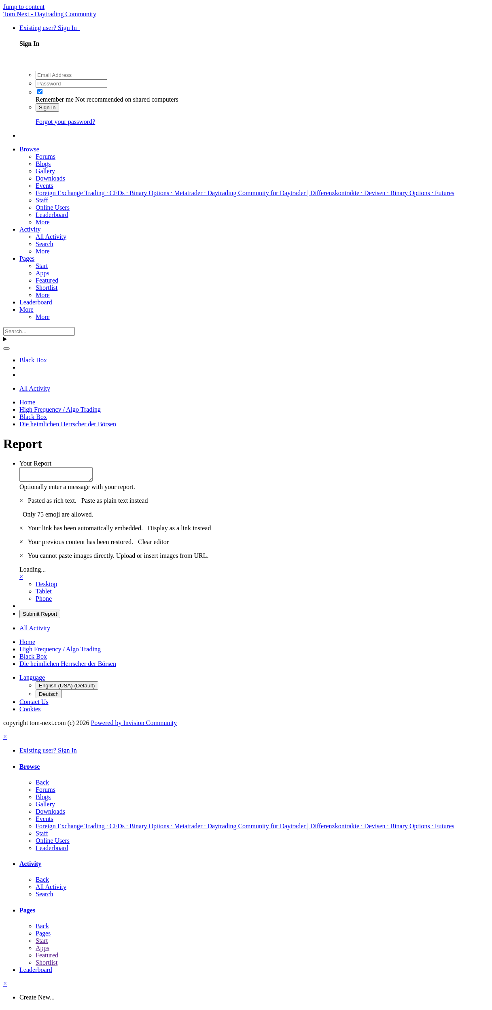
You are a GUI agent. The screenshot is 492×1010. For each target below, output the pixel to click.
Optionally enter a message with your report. (77, 489)
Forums (45, 156)
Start (42, 265)
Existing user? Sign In (49, 27)
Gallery (45, 171)
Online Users (53, 207)
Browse (29, 149)
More (43, 222)
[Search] (39, 331)
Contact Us (34, 704)
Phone (44, 600)
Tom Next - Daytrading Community (49, 14)
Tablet (44, 593)
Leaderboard (52, 214)
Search (44, 243)
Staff (42, 200)
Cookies (29, 711)
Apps (42, 273)
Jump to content (24, 6)
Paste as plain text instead (114, 503)
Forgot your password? (65, 121)
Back (42, 784)
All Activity (51, 236)
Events (44, 185)
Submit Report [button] (40, 616)
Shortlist (46, 287)
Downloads (50, 178)
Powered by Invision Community (134, 725)
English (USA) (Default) (67, 688)
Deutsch (49, 696)
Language (32, 679)
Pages (26, 258)
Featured (47, 280)
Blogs (43, 163)
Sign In (47, 107)
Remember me (55, 99)
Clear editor (153, 544)
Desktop (46, 586)
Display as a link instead (179, 530)
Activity (29, 229)
